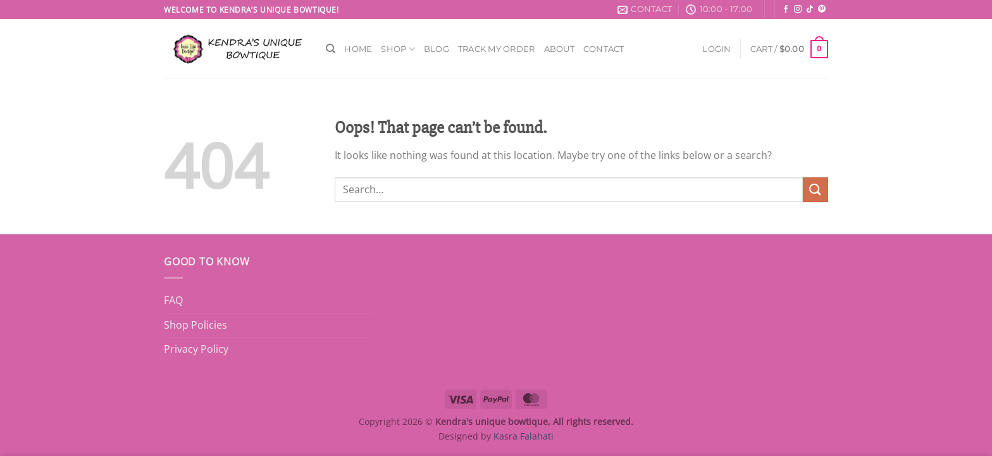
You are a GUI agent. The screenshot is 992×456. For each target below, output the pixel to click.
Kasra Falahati (523, 436)
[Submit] (815, 189)
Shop (397, 49)
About (559, 49)
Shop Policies (195, 325)
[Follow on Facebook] (786, 9)
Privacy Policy (196, 349)
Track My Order (496, 49)
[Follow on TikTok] (810, 9)
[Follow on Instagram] (798, 9)
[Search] (330, 49)
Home (358, 49)
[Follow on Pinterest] (822, 9)
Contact (603, 49)
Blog (436, 49)
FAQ (173, 300)
